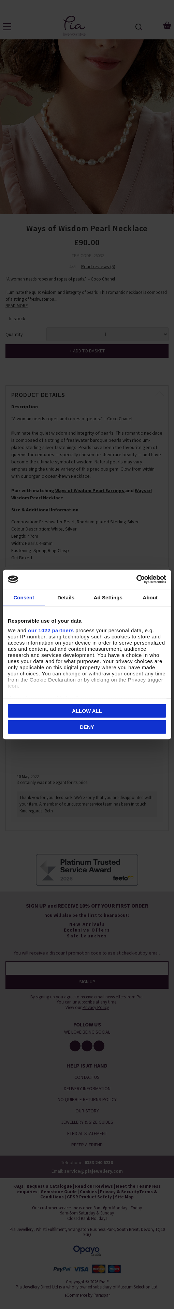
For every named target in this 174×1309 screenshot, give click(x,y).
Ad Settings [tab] (108, 597)
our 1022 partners (51, 630)
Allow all (87, 710)
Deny (87, 727)
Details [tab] (65, 597)
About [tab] (150, 597)
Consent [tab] (23, 597)
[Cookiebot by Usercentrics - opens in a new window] (136, 579)
